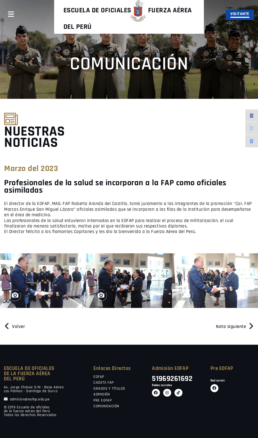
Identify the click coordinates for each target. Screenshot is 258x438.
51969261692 (172, 379)
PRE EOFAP (102, 401)
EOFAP (98, 377)
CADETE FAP (103, 383)
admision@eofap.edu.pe (27, 399)
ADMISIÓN (101, 395)
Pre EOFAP (221, 368)
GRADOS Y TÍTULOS (109, 389)
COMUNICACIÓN (106, 406)
